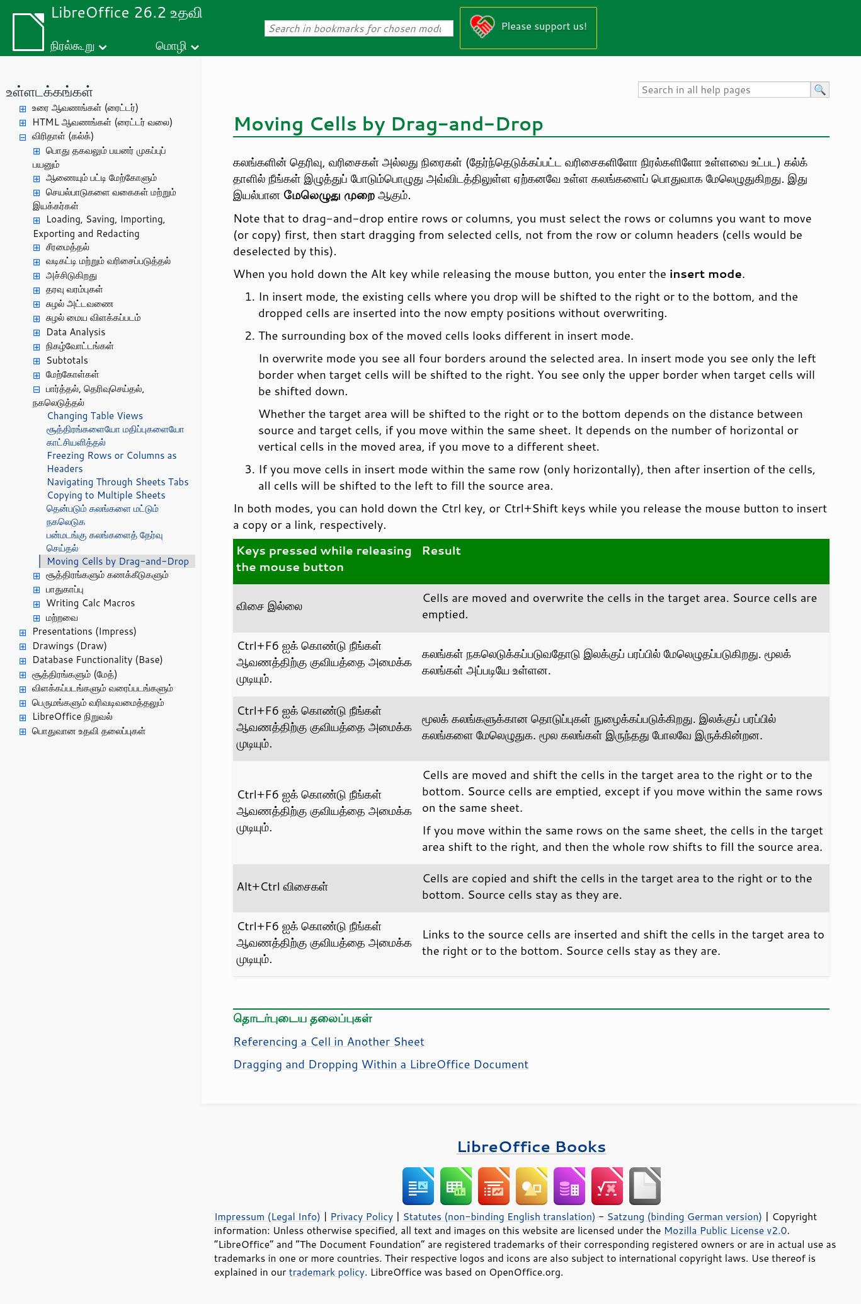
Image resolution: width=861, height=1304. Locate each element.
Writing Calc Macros (90, 602)
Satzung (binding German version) (685, 1216)
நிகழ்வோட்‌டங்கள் (80, 345)
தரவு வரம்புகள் (74, 289)
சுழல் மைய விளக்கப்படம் (93, 317)
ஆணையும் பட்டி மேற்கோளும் (101, 177)
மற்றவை (62, 617)
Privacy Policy (361, 1216)
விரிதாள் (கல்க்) (63, 135)
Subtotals (67, 360)
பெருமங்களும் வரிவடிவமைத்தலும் (98, 702)
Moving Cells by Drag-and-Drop (118, 561)
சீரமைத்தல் (67, 246)
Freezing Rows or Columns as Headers (112, 462)
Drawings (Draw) (69, 645)
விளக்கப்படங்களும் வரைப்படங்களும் (102, 688)
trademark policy (327, 1272)
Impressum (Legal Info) (267, 1216)
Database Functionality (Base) (97, 659)
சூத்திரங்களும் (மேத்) (75, 674)
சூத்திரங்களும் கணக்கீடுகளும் (107, 574)
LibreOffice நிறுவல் (72, 716)
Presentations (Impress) (84, 631)
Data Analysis (75, 331)
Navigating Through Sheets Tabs (118, 481)
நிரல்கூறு (72, 45)
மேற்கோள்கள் (73, 374)
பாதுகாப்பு (65, 589)
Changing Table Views (95, 415)
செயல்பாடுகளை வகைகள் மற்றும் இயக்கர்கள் (104, 199)
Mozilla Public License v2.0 (725, 1230)
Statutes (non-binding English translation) (498, 1216)
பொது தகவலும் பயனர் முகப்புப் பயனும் (99, 157)
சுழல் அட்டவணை (79, 303)
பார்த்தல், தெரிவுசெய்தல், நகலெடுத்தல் (89, 396)
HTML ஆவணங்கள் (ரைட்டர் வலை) (102, 122)
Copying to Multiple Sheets (106, 495)
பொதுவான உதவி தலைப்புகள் (89, 730)
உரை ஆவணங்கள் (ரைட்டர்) (85, 107)
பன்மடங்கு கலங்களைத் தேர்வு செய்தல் (105, 541)
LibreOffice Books (532, 1146)
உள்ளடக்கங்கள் (49, 91)
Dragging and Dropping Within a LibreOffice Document (380, 1064)
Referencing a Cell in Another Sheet (329, 1041)
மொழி (171, 45)
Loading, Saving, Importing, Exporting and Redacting (99, 226)
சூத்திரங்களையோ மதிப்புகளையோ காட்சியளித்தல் (116, 435)
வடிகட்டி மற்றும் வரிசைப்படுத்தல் (108, 260)
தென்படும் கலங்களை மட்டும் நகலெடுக (103, 515)
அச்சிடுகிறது (71, 275)
